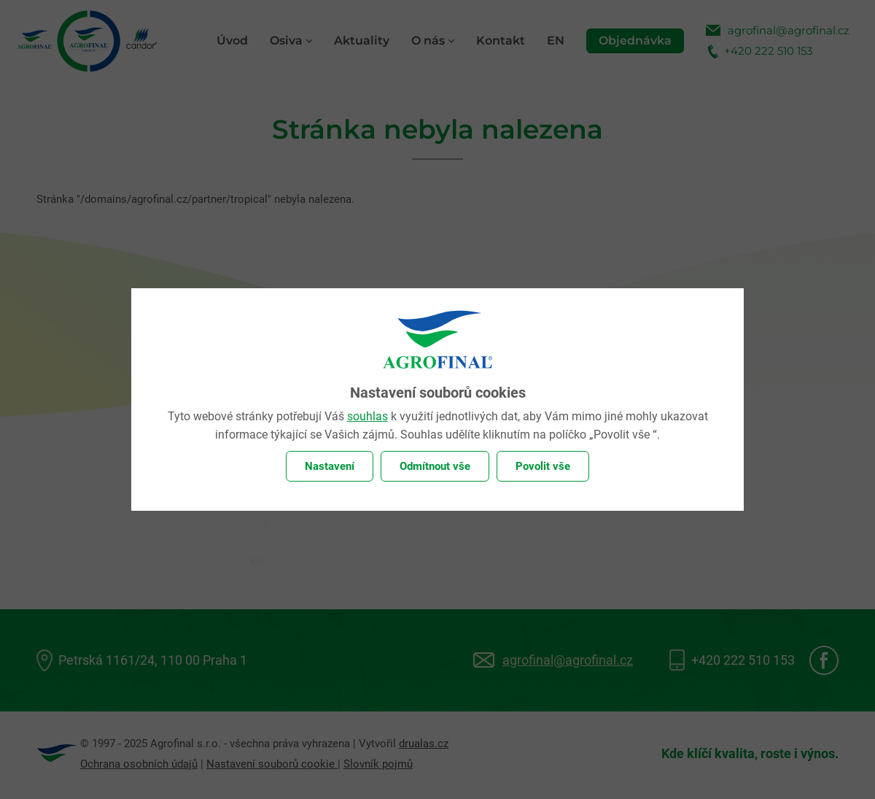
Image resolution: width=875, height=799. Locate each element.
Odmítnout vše (435, 466)
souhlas (367, 416)
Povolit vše (543, 466)
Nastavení (329, 466)
